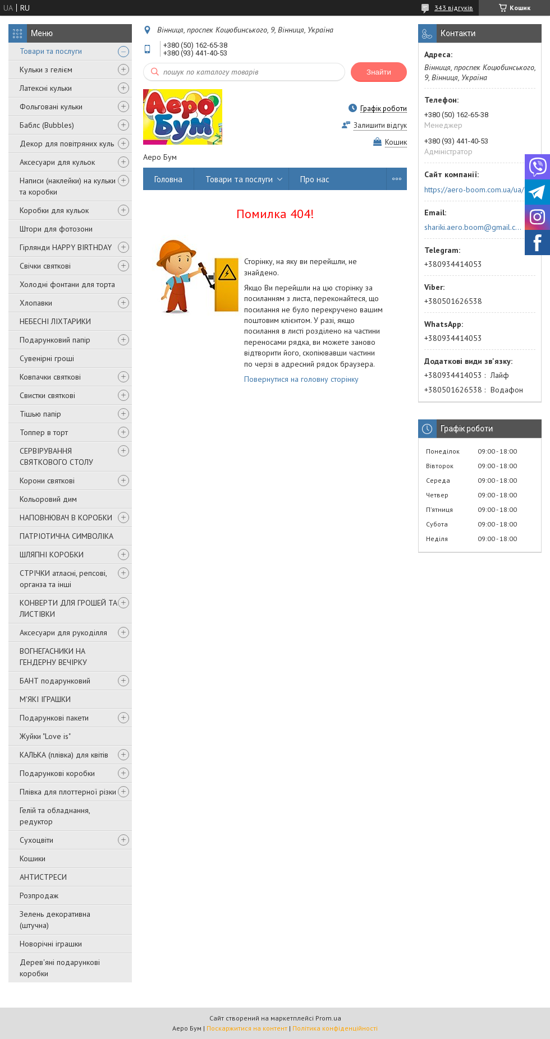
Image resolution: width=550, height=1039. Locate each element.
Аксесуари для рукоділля (63, 632)
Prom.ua (328, 1018)
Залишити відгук (380, 125)
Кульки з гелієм (46, 69)
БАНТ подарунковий (55, 681)
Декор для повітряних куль (67, 143)
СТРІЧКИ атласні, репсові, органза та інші (63, 578)
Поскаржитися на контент (247, 1028)
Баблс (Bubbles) (47, 125)
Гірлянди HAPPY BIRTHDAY (66, 247)
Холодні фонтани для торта (67, 284)
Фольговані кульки (51, 106)
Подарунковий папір (55, 340)
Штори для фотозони (56, 229)
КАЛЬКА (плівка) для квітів (64, 755)
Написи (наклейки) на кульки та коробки (68, 186)
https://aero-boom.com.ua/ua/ (474, 189)
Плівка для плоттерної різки (68, 792)
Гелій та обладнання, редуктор (55, 815)
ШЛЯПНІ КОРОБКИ (52, 554)
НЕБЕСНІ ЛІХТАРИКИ (55, 321)
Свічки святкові (45, 266)
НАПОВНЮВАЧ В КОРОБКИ (66, 517)
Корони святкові (47, 480)
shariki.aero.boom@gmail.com (473, 227)
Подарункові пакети (54, 718)
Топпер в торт (44, 432)
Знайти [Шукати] (378, 72)
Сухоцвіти (36, 840)
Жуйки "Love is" (45, 736)
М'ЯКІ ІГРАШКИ (45, 699)
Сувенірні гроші (47, 358)
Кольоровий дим (48, 499)
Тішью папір (40, 414)
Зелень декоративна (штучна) (55, 919)
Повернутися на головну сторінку (301, 379)
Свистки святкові (47, 395)
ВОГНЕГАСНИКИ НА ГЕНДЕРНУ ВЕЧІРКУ (53, 656)
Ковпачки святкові (50, 377)
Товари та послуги (51, 51)
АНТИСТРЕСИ (43, 877)
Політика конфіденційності (335, 1028)
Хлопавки (36, 303)
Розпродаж (39, 895)
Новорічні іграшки (51, 944)
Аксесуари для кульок (57, 162)
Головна (168, 179)
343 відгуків (453, 7)
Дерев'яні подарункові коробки (60, 967)
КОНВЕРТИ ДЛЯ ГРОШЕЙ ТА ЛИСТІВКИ (68, 608)
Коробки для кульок (54, 210)
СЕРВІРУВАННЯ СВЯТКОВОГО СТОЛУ (56, 456)
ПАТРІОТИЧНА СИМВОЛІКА (66, 536)
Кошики (32, 858)
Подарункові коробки (57, 773)
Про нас (314, 179)
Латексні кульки (46, 88)
